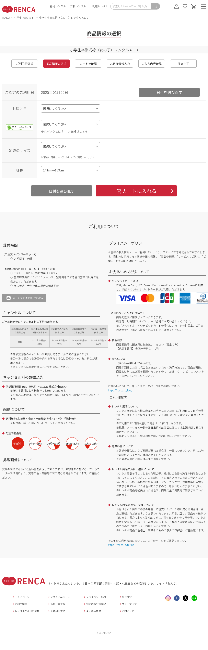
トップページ (21, 596)
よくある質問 (92, 611)
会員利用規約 (56, 611)
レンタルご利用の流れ (25, 611)
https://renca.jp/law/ (120, 390)
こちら (38, 423)
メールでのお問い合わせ (24, 298)
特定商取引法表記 (94, 604)
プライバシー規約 (94, 596)
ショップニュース (58, 596)
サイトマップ (128, 604)
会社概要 (125, 596)
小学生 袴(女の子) (24, 18)
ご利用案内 (19, 604)
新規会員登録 (56, 604)
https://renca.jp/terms (121, 545)
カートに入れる (136, 190)
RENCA (6, 18)
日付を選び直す (169, 92)
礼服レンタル (100, 6)
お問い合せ (126, 611)
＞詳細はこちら (78, 131)
